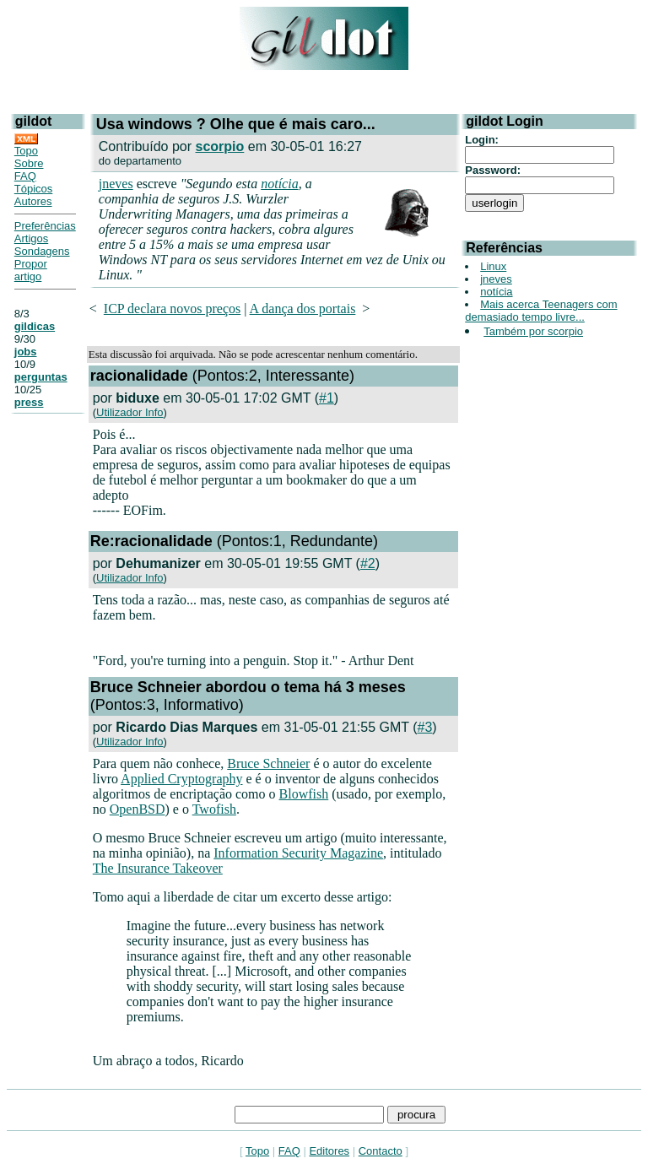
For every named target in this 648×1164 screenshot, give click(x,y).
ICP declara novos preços (172, 308)
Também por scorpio (533, 331)
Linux (493, 266)
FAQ (25, 176)
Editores (329, 1151)
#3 (425, 727)
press (29, 402)
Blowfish (304, 794)
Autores (33, 201)
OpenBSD (137, 809)
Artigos (31, 238)
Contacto (380, 1151)
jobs (25, 351)
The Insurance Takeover (158, 868)
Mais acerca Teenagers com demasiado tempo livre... (541, 310)
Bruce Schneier (268, 763)
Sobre (29, 163)
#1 (326, 398)
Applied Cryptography (181, 778)
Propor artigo (30, 270)
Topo (26, 150)
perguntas (41, 377)
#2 (367, 563)
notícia (279, 183)
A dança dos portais (303, 308)
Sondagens (42, 251)
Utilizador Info (129, 412)
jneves (116, 183)
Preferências (45, 225)
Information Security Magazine (298, 853)
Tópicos (33, 188)
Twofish (214, 809)
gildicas (34, 326)
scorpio (220, 146)
